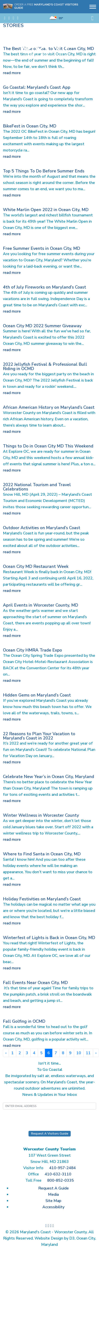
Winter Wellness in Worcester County (41, 815)
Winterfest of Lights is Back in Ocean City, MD (49, 938)
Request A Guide (53, 1188)
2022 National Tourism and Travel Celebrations (37, 487)
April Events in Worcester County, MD (40, 605)
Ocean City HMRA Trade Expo (32, 650)
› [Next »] (95, 1053)
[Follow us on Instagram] (9, 18)
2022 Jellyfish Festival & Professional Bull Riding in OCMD (45, 366)
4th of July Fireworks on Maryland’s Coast (44, 287)
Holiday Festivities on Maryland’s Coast (42, 899)
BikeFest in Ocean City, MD (29, 126)
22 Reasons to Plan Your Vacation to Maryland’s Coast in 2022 (39, 736)
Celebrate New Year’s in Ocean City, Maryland (48, 777)
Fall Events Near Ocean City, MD (35, 983)
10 (78, 1053)
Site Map (53, 1200)
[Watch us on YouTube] (13, 18)
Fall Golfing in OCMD (24, 1021)
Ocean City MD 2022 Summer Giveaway (42, 326)
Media (53, 1194)
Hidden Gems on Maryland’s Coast (37, 695)
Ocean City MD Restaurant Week (36, 566)
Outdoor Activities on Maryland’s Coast (41, 528)
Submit (49, 1116)
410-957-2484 (62, 1168)
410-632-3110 (58, 1174)
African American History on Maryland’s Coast (49, 407)
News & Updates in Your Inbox (49, 1094)
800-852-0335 (60, 1180)
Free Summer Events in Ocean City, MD (41, 248)
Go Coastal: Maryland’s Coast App (36, 87)
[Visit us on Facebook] (4, 18)
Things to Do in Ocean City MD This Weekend (48, 446)
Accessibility (53, 1207)
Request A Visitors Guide (49, 1133)
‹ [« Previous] (5, 1053)
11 (88, 1053)
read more (12, 72)
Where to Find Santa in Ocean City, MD (42, 854)
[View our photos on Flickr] (17, 18)
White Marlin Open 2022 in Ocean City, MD (45, 210)
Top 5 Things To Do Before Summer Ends (43, 171)
